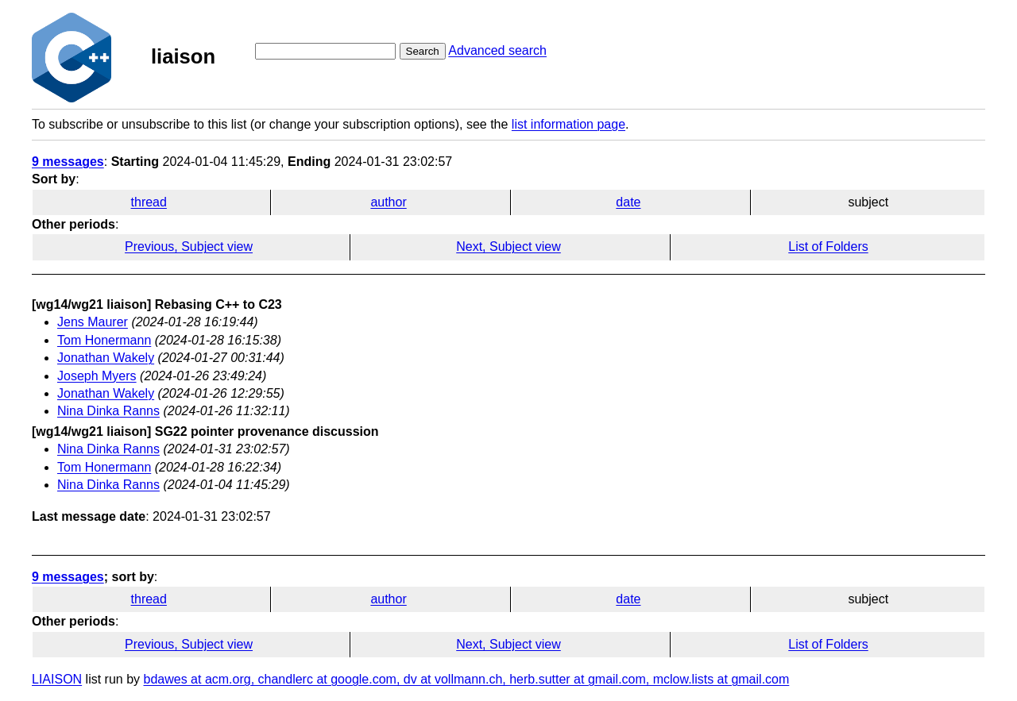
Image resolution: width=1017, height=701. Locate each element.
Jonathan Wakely (105, 357)
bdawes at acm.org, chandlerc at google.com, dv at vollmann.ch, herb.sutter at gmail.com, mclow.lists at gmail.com (467, 679)
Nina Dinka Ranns (108, 411)
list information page (568, 124)
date (628, 202)
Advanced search (497, 50)
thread (149, 202)
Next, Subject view (508, 246)
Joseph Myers (97, 376)
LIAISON (57, 679)
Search (422, 51)
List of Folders (828, 246)
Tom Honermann (104, 340)
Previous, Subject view (189, 246)
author (388, 202)
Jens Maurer (92, 322)
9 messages (68, 161)
